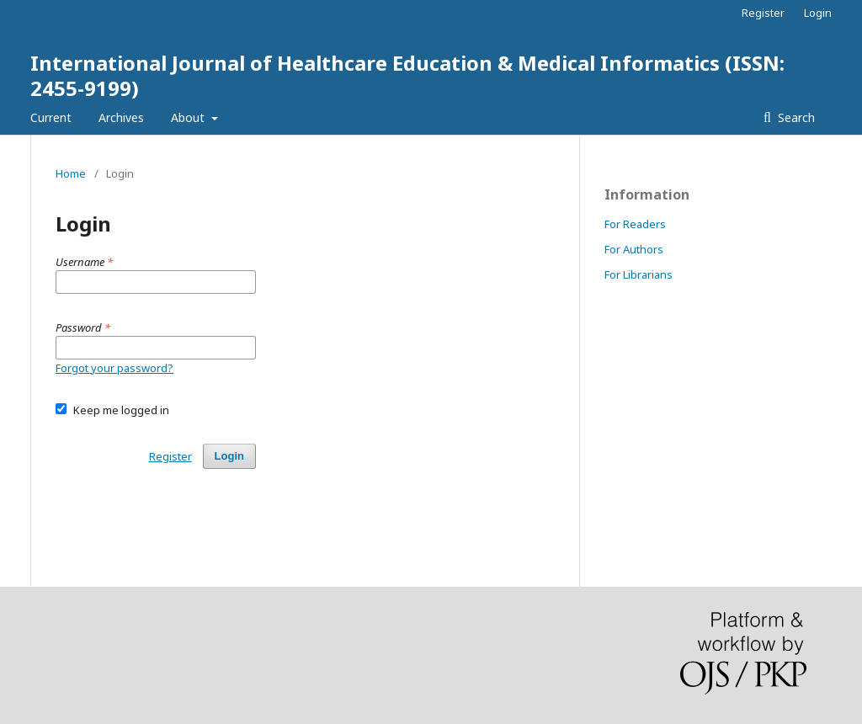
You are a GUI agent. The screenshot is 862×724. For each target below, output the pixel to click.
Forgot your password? (114, 367)
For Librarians (638, 274)
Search (794, 117)
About (189, 117)
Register (763, 12)
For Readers (635, 224)
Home (71, 173)
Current (51, 117)
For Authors (633, 249)
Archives (121, 117)
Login (818, 12)
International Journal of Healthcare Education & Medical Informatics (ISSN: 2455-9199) (407, 75)
